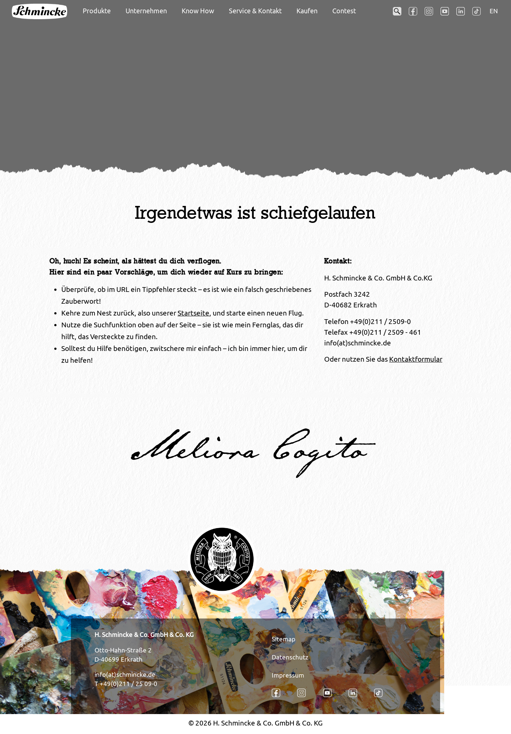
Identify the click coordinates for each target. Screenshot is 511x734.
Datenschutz (290, 657)
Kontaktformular (415, 359)
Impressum (288, 675)
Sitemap (283, 639)
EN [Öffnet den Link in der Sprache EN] (494, 11)
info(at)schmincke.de (125, 674)
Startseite (193, 313)
